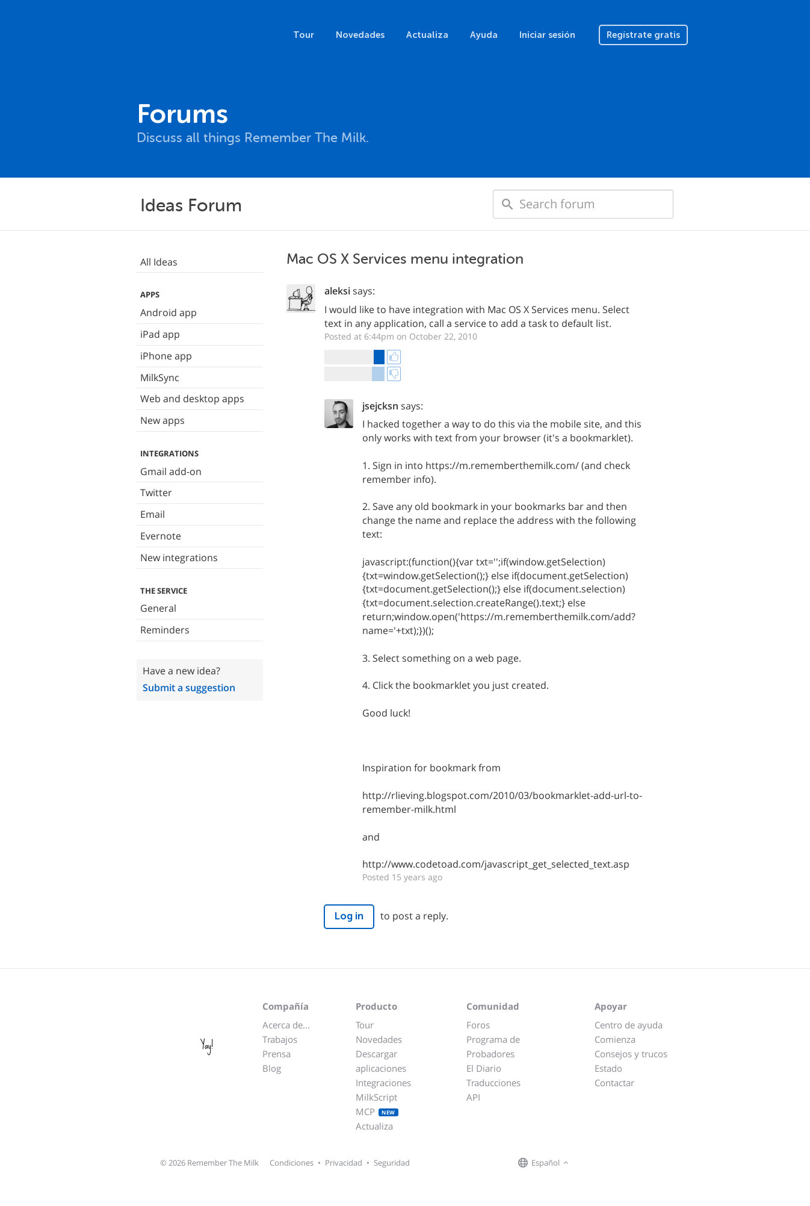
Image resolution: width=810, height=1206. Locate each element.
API (473, 1097)
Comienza (615, 1039)
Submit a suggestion (189, 687)
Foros (478, 1025)
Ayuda (484, 35)
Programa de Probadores (493, 1046)
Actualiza (427, 35)
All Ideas (159, 262)
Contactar (614, 1083)
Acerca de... (286, 1025)
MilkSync (159, 377)
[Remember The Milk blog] (621, 1163)
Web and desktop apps (192, 398)
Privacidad (343, 1162)
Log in (349, 916)
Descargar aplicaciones (381, 1061)
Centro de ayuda (629, 1025)
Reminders (165, 629)
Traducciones (493, 1083)
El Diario (483, 1068)
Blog (271, 1068)
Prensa (276, 1054)
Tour (303, 35)
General (158, 608)
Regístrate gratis (643, 35)
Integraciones (383, 1083)
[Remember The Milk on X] (606, 1163)
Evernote (160, 535)
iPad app (160, 334)
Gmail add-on (171, 471)
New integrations (179, 557)
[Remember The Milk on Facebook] (589, 1163)
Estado (608, 1068)
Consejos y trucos (631, 1054)
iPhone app (166, 355)
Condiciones (292, 1162)
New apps (162, 420)
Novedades (360, 35)
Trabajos (279, 1039)
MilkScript (376, 1097)
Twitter (156, 492)
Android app (168, 312)
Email (152, 514)
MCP (377, 1111)
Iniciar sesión (547, 35)
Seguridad (392, 1162)
